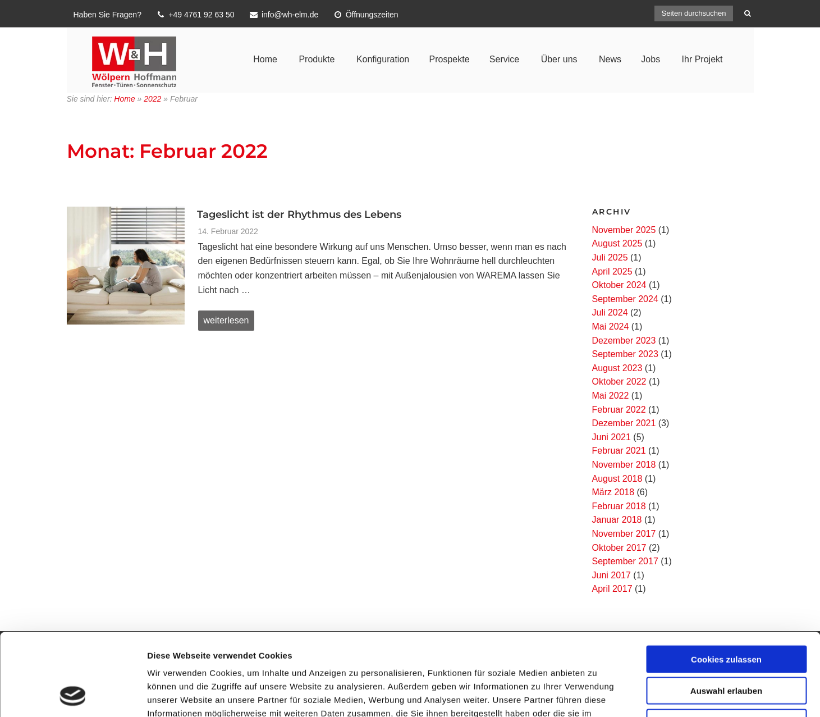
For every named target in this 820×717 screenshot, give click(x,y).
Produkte (317, 59)
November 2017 (624, 533)
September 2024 (625, 299)
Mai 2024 (610, 326)
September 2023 (625, 354)
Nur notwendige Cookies (726, 645)
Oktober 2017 (619, 547)
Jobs (650, 59)
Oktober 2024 (619, 285)
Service (504, 59)
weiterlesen (226, 323)
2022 (152, 98)
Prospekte (449, 59)
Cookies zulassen (726, 582)
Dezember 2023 (624, 340)
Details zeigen (597, 695)
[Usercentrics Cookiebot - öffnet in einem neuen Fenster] (73, 695)
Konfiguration (382, 59)
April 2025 (612, 271)
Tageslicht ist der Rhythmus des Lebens (299, 214)
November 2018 (624, 464)
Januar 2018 (617, 519)
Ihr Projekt (702, 59)
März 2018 (613, 492)
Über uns (559, 59)
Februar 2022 (619, 409)
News (610, 59)
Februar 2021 (619, 450)
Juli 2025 (610, 257)
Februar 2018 (619, 506)
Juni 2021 (611, 437)
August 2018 (617, 478)
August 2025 (617, 243)
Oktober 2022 (619, 381)
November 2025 (624, 230)
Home (265, 59)
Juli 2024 (610, 312)
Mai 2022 (610, 395)
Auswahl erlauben (726, 614)
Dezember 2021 (624, 423)
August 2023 (617, 368)
